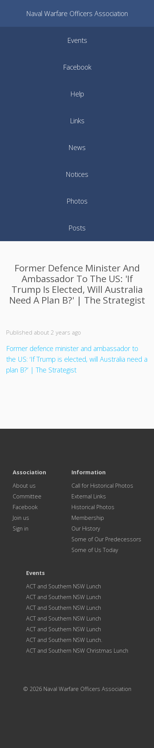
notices (77, 174)
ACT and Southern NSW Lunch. (64, 639)
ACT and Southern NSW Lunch (63, 586)
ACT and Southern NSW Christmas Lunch (77, 650)
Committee (27, 496)
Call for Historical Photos (102, 485)
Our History (85, 528)
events (77, 40)
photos (77, 201)
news (77, 147)
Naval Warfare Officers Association (77, 13)
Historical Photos (92, 507)
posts (77, 227)
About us (24, 485)
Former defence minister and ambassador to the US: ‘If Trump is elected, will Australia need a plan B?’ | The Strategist (76, 359)
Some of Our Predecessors (106, 539)
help (77, 93)
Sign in (20, 528)
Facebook (25, 507)
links (77, 120)
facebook (77, 67)
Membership (87, 517)
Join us (21, 517)
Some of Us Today (94, 550)
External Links (88, 496)
